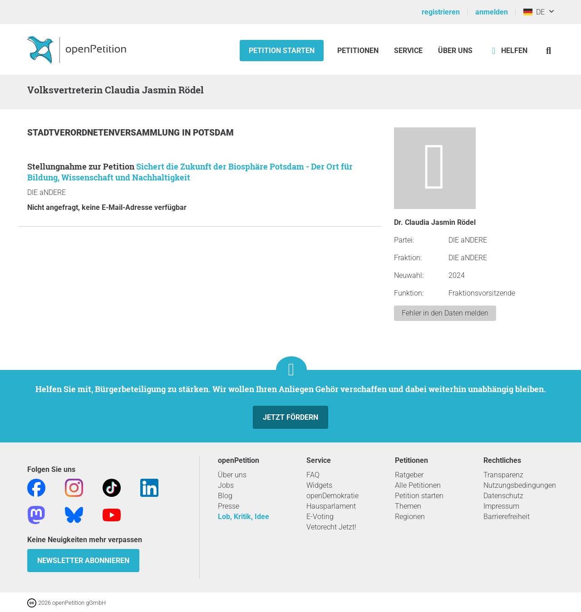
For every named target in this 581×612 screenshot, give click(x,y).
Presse (228, 506)
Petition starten (282, 50)
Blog (225, 495)
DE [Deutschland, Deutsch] (534, 12)
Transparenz (503, 475)
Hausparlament (331, 506)
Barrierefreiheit (506, 516)
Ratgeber (409, 475)
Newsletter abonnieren (83, 560)
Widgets (319, 485)
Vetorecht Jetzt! (331, 527)
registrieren (441, 12)
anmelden (491, 12)
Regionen (410, 516)
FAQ (313, 475)
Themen (408, 506)
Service (408, 50)
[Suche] (548, 50)
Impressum (501, 506)
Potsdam (213, 132)
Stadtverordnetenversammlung (104, 132)
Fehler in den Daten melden (445, 313)
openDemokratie (332, 495)
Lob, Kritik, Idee (243, 516)
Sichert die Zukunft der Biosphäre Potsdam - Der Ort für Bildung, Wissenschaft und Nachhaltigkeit (190, 172)
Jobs (226, 485)
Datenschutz (503, 495)
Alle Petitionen (418, 485)
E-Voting (320, 516)
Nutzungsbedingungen (519, 485)
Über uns (232, 475)
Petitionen (358, 50)
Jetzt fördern (290, 417)
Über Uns (455, 50)
